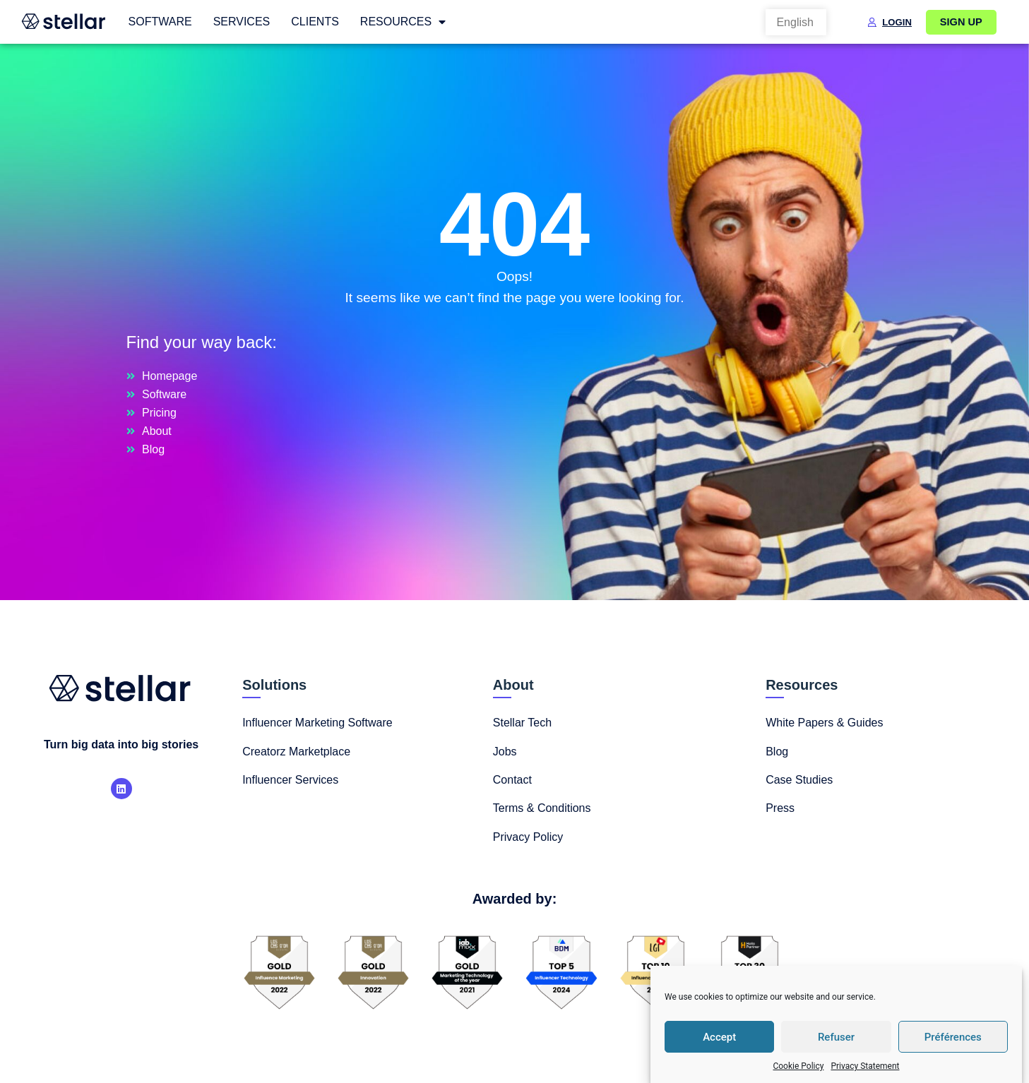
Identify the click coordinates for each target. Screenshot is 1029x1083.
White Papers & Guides (824, 723)
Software (160, 22)
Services (241, 22)
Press (780, 808)
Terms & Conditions (542, 808)
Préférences (953, 1037)
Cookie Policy (798, 1066)
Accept (719, 1037)
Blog (777, 752)
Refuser (836, 1037)
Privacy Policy (528, 837)
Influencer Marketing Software (317, 723)
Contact (512, 780)
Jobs (505, 752)
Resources (403, 22)
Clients (315, 22)
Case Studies (799, 780)
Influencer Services (290, 780)
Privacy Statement (865, 1066)
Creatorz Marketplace (296, 752)
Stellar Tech (522, 723)
